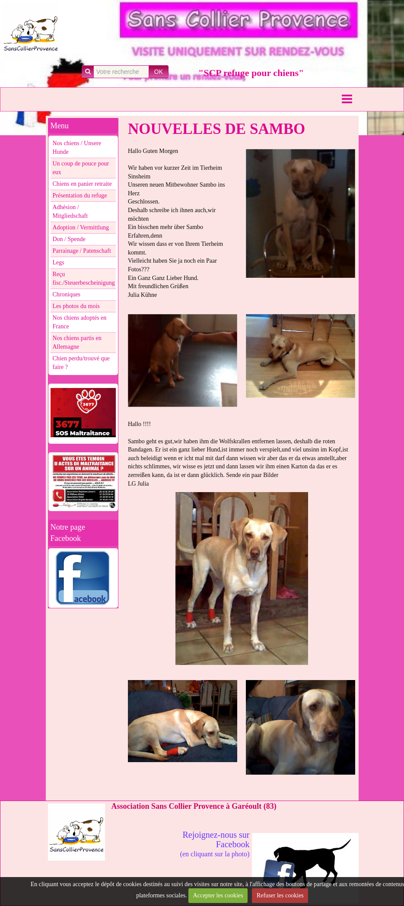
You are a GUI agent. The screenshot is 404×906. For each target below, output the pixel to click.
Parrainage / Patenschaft (82, 251)
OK (158, 71)
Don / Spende (69, 239)
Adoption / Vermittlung (81, 227)
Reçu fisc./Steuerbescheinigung (84, 278)
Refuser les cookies (280, 895)
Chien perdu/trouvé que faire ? (81, 362)
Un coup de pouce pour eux (81, 167)
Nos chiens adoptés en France (80, 322)
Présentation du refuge (80, 195)
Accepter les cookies (218, 895)
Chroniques (67, 294)
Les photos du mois (76, 306)
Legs (58, 262)
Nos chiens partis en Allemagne (77, 342)
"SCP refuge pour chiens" (251, 72)
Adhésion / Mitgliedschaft (70, 211)
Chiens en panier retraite (82, 184)
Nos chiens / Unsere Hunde (77, 147)
